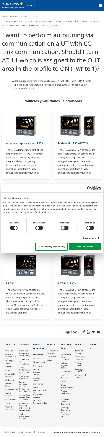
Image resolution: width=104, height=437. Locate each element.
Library (51, 344)
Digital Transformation (67, 386)
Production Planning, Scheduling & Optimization (24, 406)
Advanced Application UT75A (24, 143)
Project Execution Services (37, 371)
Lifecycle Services (36, 379)
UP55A (10, 283)
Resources (25, 16)
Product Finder (78, 364)
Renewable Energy (10, 375)
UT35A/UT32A (67, 283)
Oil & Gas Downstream (10, 355)
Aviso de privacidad (27, 432)
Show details (89, 238)
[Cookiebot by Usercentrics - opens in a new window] (89, 188)
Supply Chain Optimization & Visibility (24, 397)
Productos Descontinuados (40, 401)
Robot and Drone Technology (66, 401)
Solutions (24, 344)
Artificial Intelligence (66, 392)
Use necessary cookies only (51, 246)
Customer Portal (79, 370)
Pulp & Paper (10, 399)
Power (8, 370)
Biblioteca (14, 16)
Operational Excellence (24, 377)
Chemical (9, 366)
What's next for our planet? (66, 357)
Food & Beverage (9, 394)
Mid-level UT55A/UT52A (73, 143)
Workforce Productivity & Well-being (24, 353)
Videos (50, 360)
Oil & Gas (9, 351)
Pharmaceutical (11, 389)
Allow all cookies (85, 246)
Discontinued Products (80, 376)
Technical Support (79, 352)
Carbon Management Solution (24, 416)
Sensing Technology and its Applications (66, 411)
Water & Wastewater (10, 408)
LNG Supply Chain (10, 361)
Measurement (39, 362)
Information (38, 354)
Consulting (37, 366)
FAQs (35, 16)
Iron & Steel (10, 403)
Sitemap (41, 432)
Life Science (38, 384)
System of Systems (65, 376)
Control (36, 358)
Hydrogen (9, 380)
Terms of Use (9, 432)
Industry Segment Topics (64, 365)
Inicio (4, 16)
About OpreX (66, 371)
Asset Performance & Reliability (24, 369)
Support (79, 344)
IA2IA (63, 381)
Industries (11, 344)
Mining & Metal (9, 384)
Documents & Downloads (52, 352)
